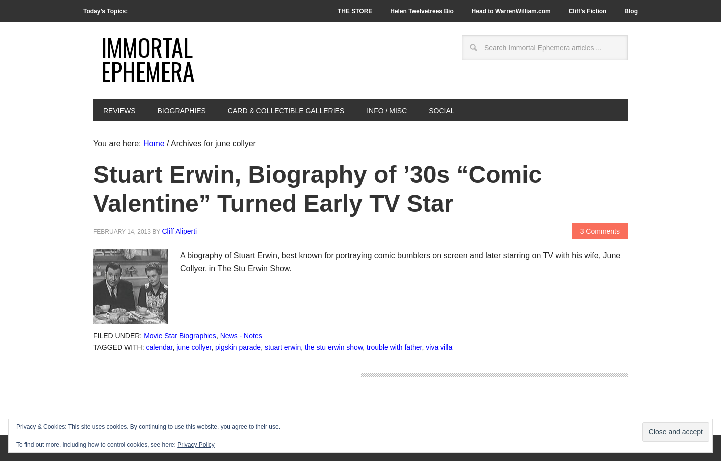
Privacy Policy (196, 444)
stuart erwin (283, 347)
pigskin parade (238, 347)
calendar (159, 347)
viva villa (439, 347)
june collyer (193, 347)
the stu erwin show (334, 347)
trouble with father (394, 347)
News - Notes (241, 336)
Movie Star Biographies (180, 336)
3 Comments (600, 231)
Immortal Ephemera (148, 59)
